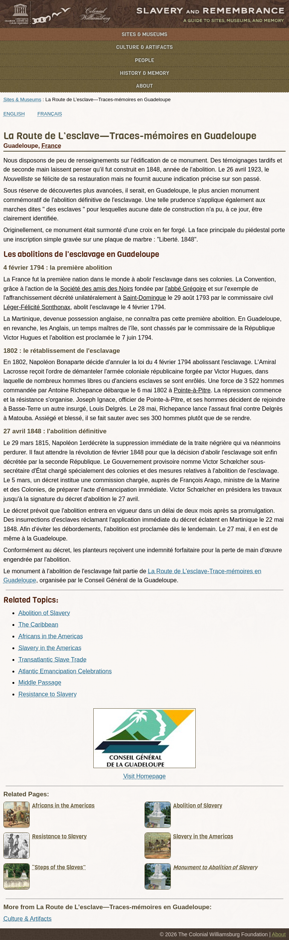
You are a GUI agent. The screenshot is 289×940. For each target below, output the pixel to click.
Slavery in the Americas (49, 648)
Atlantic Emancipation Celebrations (65, 671)
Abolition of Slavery (44, 613)
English (14, 114)
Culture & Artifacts (144, 47)
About (144, 86)
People (144, 60)
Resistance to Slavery (47, 694)
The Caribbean (38, 624)
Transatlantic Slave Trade (52, 659)
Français (50, 114)
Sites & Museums (144, 34)
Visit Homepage (144, 776)
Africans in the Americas (50, 636)
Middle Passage (39, 682)
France (51, 146)
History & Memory (144, 73)
